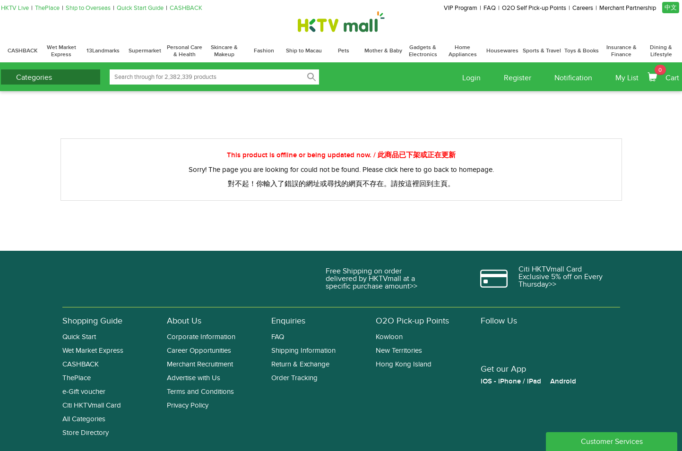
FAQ (489, 8)
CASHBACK (186, 8)
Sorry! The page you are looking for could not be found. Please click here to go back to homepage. (341, 169)
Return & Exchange (300, 364)
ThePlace (47, 8)
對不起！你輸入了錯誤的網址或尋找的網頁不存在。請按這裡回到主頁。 (341, 183)
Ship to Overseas (88, 8)
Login (471, 78)
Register (517, 78)
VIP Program (460, 8)
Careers (582, 8)
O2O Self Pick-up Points (534, 8)
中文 (671, 7)
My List (627, 78)
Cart (667, 74)
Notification (573, 78)
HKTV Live (15, 8)
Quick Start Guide (140, 8)
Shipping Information (303, 350)
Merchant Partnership (627, 8)
